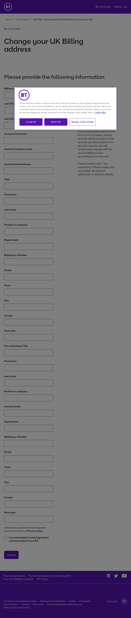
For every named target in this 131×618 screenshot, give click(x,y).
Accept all (31, 122)
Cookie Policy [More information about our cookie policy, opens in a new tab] (100, 112)
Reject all (55, 122)
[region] (65, 108)
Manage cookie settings (82, 122)
